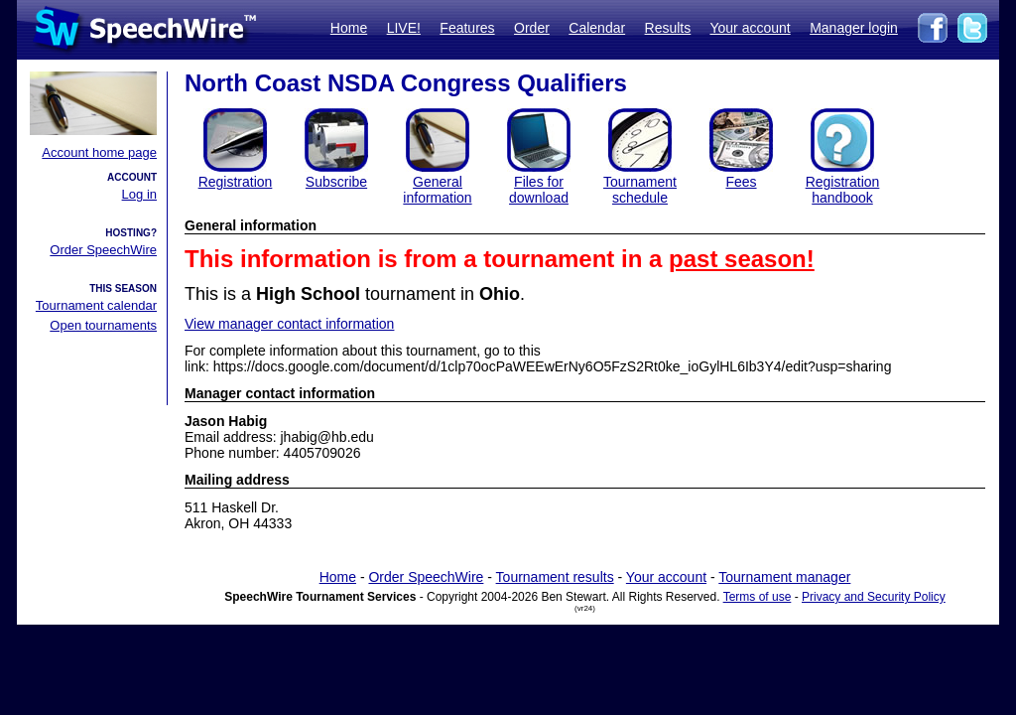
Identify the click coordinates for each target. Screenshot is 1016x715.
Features (467, 28)
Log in (139, 194)
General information (437, 190)
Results (668, 28)
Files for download (539, 190)
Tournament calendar (96, 305)
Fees (740, 182)
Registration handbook (843, 190)
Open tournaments (103, 325)
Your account (749, 28)
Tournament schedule (640, 190)
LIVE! (404, 28)
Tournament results (555, 577)
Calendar (597, 28)
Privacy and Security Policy (874, 597)
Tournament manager (784, 577)
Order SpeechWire (103, 249)
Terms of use (757, 597)
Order (532, 28)
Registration (235, 182)
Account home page (99, 152)
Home (348, 28)
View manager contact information (289, 324)
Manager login (854, 28)
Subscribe (336, 182)
